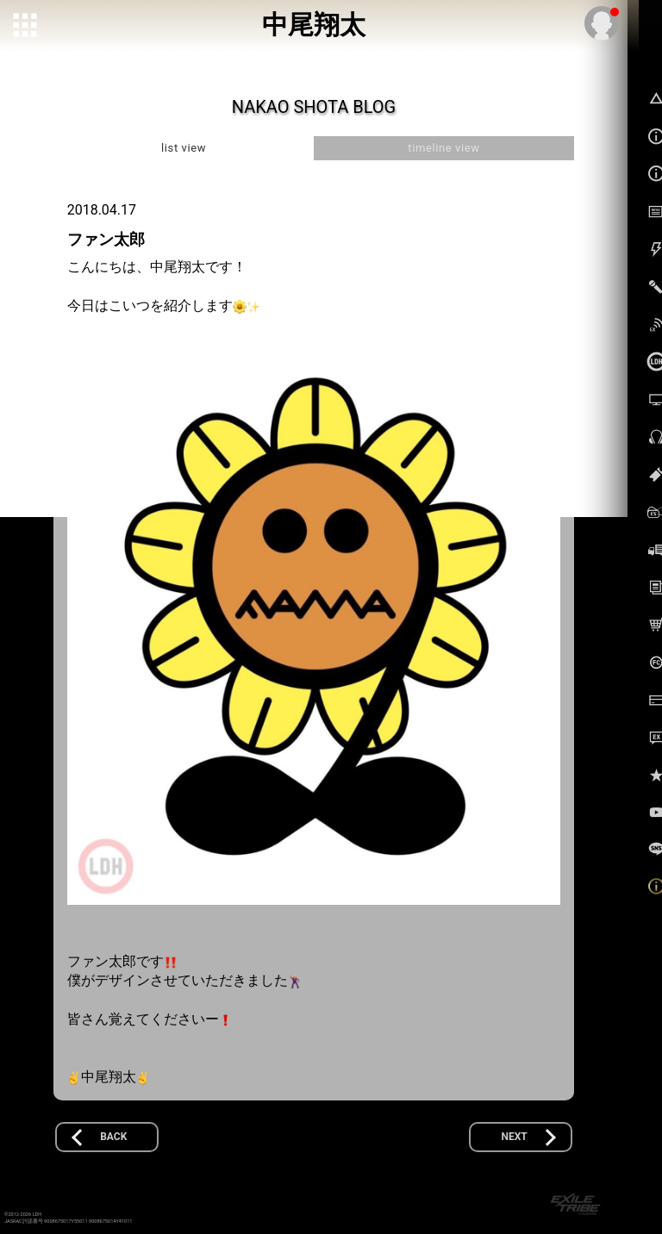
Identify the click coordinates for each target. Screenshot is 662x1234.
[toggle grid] (26, 26)
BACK (113, 1137)
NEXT (515, 1137)
